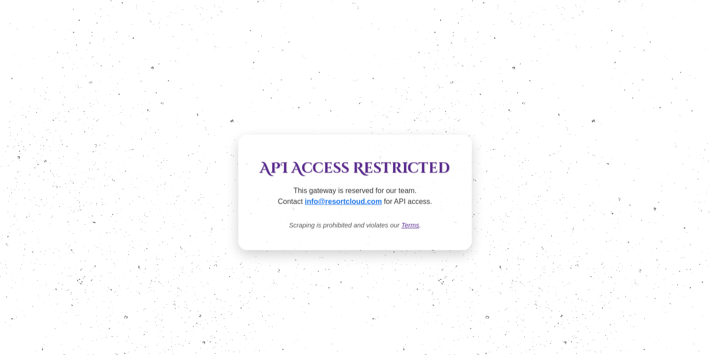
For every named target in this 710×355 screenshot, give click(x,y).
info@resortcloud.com (343, 202)
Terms (410, 225)
